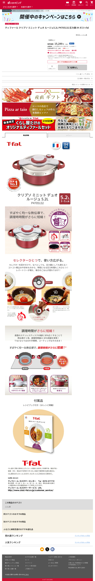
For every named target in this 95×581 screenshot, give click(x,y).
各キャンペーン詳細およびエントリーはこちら (62, 53)
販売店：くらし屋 (81, 35)
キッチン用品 (35, 11)
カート (27, 560)
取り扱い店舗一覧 (10, 569)
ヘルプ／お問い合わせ (55, 557)
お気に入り (52, 69)
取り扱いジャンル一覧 (12, 566)
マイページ (28, 563)
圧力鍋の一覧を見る (83, 78)
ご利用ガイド (29, 569)
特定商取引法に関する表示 (76, 568)
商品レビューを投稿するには (81, 84)
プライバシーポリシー (75, 560)
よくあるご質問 (53, 563)
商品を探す (8, 557)
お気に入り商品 (10, 560)
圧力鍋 (47, 11)
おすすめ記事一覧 (30, 557)
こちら (26, 574)
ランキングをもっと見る (82, 535)
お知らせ (51, 560)
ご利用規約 (71, 557)
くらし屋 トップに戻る (83, 74)
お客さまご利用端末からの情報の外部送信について (78, 564)
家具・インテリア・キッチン (21, 11)
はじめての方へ (53, 566)
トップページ (6, 11)
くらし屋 (8, 506)
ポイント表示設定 (30, 566)
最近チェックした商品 (12, 563)
